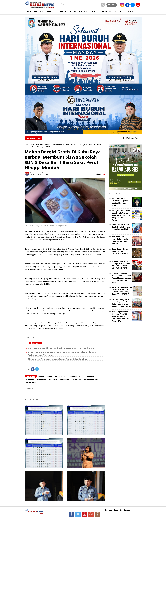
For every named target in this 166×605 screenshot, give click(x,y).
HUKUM (72, 12)
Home (27, 145)
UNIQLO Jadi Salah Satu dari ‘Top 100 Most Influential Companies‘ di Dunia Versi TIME (120, 316)
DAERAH (62, 12)
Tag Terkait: (30, 376)
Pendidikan (97, 145)
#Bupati (41, 376)
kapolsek (73, 145)
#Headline (63, 376)
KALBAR (50, 12)
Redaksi (108, 510)
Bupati (32, 145)
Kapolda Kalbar (57, 145)
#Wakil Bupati (31, 383)
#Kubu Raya (41, 379)
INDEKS (130, 12)
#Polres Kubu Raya (91, 379)
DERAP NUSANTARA (107, 12)
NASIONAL (39, 12)
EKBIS (93, 12)
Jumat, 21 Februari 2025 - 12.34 (39, 174)
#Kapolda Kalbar (76, 376)
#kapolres (90, 376)
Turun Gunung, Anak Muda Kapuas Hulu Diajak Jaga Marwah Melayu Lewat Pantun (121, 303)
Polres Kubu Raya (38, 147)
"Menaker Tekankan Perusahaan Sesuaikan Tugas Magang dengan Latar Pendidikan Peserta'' (121, 278)
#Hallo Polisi (52, 376)
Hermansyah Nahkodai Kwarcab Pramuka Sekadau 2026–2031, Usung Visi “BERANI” (122, 290)
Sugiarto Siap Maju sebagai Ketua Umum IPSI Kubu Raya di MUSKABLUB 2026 (121, 264)
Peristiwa (28, 147)
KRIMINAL (83, 12)
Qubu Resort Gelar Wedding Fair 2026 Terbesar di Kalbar (120, 251)
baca (99, 174)
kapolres (66, 145)
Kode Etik (118, 510)
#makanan (53, 379)
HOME (28, 12)
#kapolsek (30, 379)
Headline (47, 145)
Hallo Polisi (39, 145)
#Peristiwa (77, 379)
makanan (89, 145)
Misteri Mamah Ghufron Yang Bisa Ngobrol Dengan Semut (120, 202)
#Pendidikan (65, 379)
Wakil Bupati (49, 147)
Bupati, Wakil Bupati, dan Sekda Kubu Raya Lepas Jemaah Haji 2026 (121, 228)
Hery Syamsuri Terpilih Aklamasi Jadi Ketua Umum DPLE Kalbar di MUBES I (62, 348)
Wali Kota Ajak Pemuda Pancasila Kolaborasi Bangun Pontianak (120, 240)
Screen (112, 4)
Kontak (127, 510)
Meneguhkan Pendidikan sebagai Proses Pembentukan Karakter (57, 359)
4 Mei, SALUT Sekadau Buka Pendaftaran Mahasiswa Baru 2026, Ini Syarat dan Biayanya (121, 215)
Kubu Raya (81, 145)
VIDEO (121, 12)
